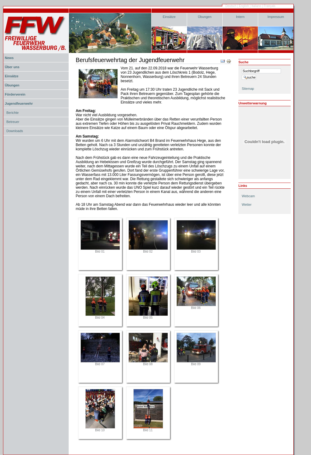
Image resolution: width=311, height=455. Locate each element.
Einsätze (169, 17)
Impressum (276, 17)
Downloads (14, 131)
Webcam (248, 196)
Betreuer (12, 122)
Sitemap (248, 88)
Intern (240, 17)
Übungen (205, 17)
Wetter (246, 204)
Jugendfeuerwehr (19, 103)
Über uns (12, 67)
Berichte (12, 112)
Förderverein (15, 94)
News (9, 58)
